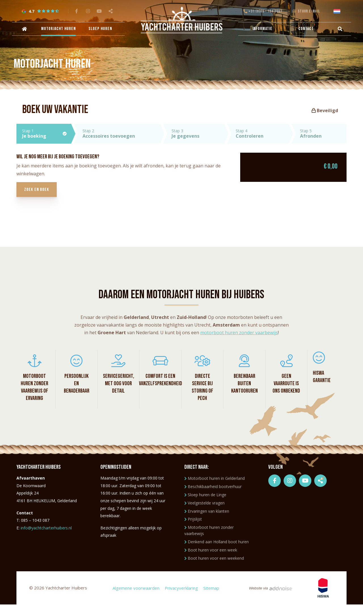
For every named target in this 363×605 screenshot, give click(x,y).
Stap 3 (198, 133)
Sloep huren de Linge (205, 495)
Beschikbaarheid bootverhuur (213, 486)
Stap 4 (262, 133)
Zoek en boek (37, 190)
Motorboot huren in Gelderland (214, 479)
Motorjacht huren (59, 29)
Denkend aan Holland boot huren (216, 542)
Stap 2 (121, 133)
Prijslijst (193, 519)
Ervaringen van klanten (206, 511)
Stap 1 (46, 133)
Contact (305, 29)
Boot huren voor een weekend (214, 558)
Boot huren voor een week (210, 550)
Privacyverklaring (181, 588)
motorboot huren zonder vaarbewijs (239, 333)
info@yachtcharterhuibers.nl (46, 528)
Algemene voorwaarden (135, 588)
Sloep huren (100, 29)
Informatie (262, 29)
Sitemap (211, 588)
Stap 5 (323, 133)
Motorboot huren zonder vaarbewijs (209, 530)
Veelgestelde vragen (204, 503)
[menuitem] (25, 29)
